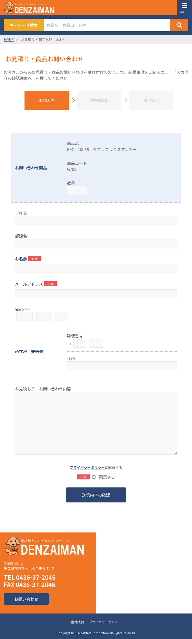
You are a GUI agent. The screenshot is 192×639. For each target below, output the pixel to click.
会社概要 (77, 621)
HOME (9, 39)
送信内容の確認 (96, 495)
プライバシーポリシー (87, 467)
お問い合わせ (26, 599)
